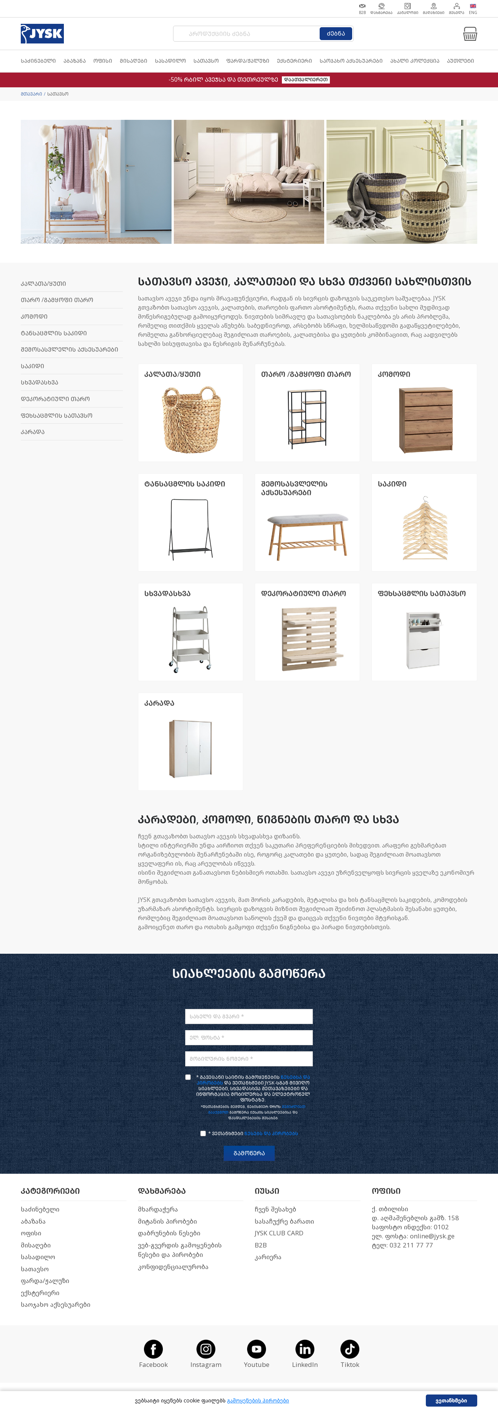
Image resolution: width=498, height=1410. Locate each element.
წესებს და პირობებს (271, 1133)
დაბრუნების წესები (169, 1233)
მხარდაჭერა (158, 1209)
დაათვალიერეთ (306, 79)
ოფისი (31, 1233)
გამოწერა (249, 1153)
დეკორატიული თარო (55, 399)
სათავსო (35, 1269)
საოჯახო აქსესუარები (55, 1305)
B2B (261, 1245)
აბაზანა (33, 1222)
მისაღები (36, 1245)
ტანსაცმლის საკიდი (54, 333)
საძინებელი (40, 1209)
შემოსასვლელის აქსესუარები (69, 349)
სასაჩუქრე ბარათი (284, 1222)
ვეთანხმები (451, 1401)
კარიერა (268, 1257)
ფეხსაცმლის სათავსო (57, 415)
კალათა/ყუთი (43, 283)
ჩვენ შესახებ (275, 1209)
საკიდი (32, 366)
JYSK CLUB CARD (279, 1233)
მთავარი (31, 94)
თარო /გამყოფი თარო (57, 300)
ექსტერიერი (40, 1293)
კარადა (33, 431)
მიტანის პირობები (167, 1222)
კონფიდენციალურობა (173, 1267)
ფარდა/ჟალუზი (45, 1281)
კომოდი (34, 316)
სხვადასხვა (39, 382)
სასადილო (38, 1257)
